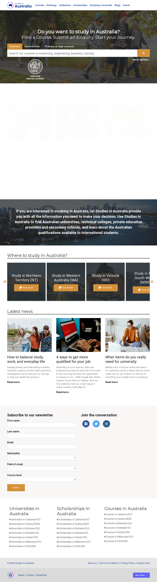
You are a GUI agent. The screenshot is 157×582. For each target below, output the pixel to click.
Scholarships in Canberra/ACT (74, 519)
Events (126, 5)
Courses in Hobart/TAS (117, 532)
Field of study (15, 464)
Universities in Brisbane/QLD (25, 528)
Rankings (52, 5)
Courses (39, 5)
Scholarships (80, 5)
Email (10, 442)
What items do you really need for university (125, 359)
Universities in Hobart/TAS (24, 537)
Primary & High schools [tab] (59, 46)
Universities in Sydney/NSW (25, 524)
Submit (16, 487)
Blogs (117, 5)
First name (13, 420)
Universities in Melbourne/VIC (26, 541)
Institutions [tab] (32, 46)
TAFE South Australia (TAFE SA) (25, 147)
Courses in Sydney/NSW (118, 518)
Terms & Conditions (109, 563)
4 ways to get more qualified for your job (73, 359)
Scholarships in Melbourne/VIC (74, 541)
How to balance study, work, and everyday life (26, 359)
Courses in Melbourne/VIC (119, 536)
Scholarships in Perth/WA (71, 546)
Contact (30, 575)
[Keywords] (72, 53)
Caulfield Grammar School (77, 145)
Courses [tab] (15, 46)
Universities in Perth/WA (23, 546)
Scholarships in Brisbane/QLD (73, 528)
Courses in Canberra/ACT (118, 514)
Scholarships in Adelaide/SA (73, 532)
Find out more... (16, 183)
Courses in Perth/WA (116, 541)
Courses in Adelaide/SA (118, 527)
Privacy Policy (127, 563)
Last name (13, 431)
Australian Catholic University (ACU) (121, 147)
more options (141, 59)
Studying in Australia (101, 5)
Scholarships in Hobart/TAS (72, 537)
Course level (14, 475)
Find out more (64, 179)
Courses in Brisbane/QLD (118, 523)
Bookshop (42, 575)
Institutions (65, 5)
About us (92, 563)
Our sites (140, 575)
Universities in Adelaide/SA (24, 532)
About (21, 575)
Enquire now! (143, 563)
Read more (13, 382)
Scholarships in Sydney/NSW (73, 524)
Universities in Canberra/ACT (25, 519)
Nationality (13, 453)
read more (26, 288)
